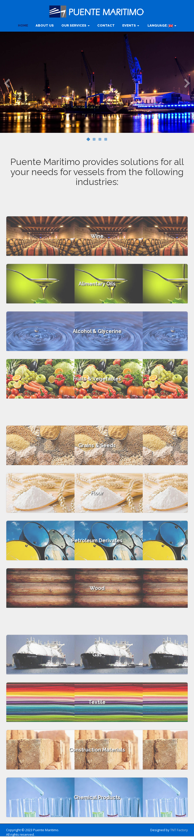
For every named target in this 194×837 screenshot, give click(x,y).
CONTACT (106, 25)
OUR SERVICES (75, 25)
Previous (7, 83)
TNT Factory (179, 830)
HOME (23, 25)
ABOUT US (45, 25)
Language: (161, 25)
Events (130, 25)
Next (187, 83)
